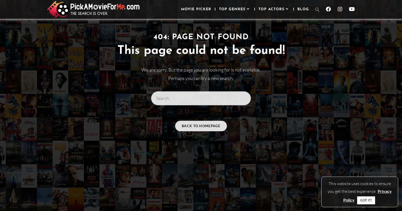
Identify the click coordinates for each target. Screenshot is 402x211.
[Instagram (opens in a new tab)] (340, 9)
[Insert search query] (201, 98)
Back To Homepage (201, 126)
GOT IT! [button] (366, 200)
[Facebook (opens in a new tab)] (328, 9)
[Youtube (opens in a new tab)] (352, 9)
